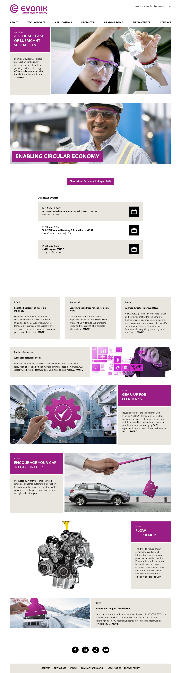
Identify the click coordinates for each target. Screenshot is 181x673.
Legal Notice (114, 668)
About (14, 22)
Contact (165, 22)
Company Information (92, 668)
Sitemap (74, 668)
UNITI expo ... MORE (53, 249)
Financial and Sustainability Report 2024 (90, 181)
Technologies (36, 22)
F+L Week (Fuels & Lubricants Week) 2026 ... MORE (69, 211)
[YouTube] (105, 650)
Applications (63, 22)
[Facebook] (75, 650)
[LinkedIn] (85, 650)
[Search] (169, 6)
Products (87, 22)
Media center (141, 22)
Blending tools (113, 22)
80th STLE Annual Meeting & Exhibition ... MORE (67, 230)
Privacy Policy (132, 668)
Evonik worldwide (143, 6)
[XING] (95, 650)
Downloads (60, 668)
